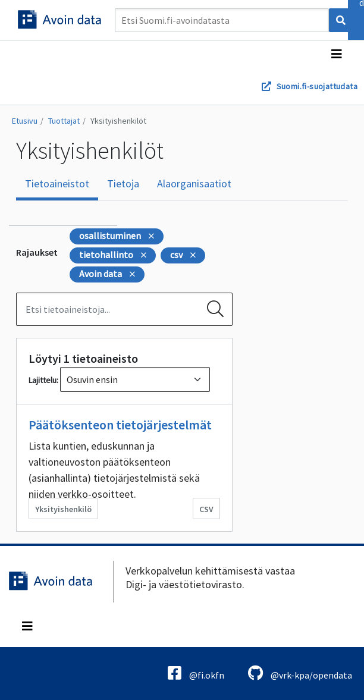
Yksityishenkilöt (118, 120)
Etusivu (24, 120)
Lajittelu (43, 380)
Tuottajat (64, 120)
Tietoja (123, 183)
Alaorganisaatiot (194, 183)
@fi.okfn (196, 673)
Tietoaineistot (57, 183)
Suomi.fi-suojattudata (317, 86)
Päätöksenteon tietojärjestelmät (120, 424)
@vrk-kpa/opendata (300, 673)
